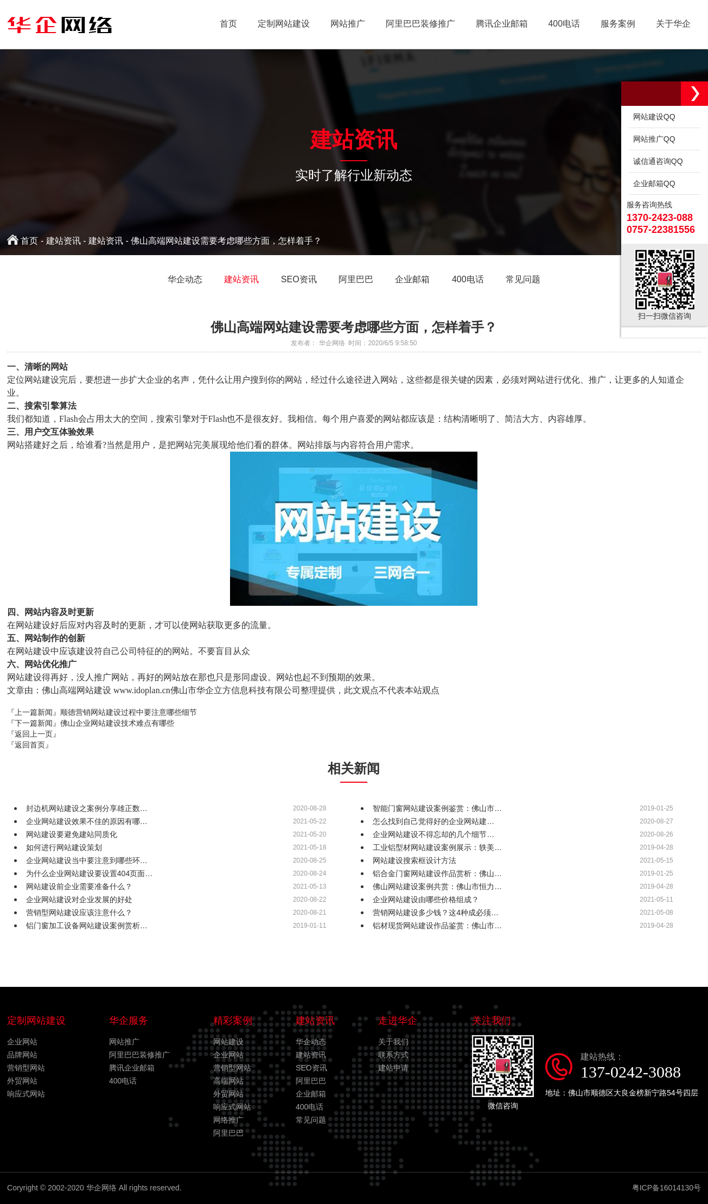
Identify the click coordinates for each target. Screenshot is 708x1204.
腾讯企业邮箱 (497, 24)
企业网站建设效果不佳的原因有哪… (87, 821)
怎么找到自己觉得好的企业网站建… (433, 821)
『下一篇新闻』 (90, 723)
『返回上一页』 (33, 734)
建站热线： (641, 1066)
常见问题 (311, 1120)
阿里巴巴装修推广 (415, 24)
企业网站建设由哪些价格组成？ (426, 899)
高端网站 (228, 1080)
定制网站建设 (276, 24)
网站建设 (228, 1041)
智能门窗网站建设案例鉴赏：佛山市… (437, 808)
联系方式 (393, 1054)
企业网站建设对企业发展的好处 (79, 899)
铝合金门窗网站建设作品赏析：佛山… (437, 873)
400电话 (561, 24)
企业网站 (22, 1041)
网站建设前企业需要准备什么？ (79, 886)
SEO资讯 (311, 1067)
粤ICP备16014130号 (666, 1187)
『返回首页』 (30, 744)
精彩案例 (232, 1020)
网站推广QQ (652, 139)
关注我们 (491, 1020)
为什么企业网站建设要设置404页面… (89, 873)
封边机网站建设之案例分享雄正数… (87, 808)
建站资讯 (63, 240)
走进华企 (397, 1020)
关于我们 (393, 1041)
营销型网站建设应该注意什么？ (79, 912)
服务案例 (616, 24)
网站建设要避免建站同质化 (71, 834)
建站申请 (393, 1067)
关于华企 (672, 24)
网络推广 (228, 1120)
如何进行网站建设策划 (64, 847)
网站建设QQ (652, 116)
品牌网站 (22, 1054)
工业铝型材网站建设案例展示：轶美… (437, 847)
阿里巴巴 (228, 1133)
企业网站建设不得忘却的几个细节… (433, 834)
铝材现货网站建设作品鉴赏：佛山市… (437, 925)
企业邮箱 (311, 1093)
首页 (219, 24)
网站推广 (341, 24)
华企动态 (311, 1041)
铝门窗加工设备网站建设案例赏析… (87, 925)
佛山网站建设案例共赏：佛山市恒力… (437, 886)
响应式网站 (26, 1093)
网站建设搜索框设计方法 (414, 860)
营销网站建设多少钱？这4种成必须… (436, 912)
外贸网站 (22, 1080)
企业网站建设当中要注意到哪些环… (87, 860)
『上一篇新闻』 (102, 712)
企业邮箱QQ (652, 183)
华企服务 (128, 1020)
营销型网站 (26, 1067)
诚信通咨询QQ (656, 161)
